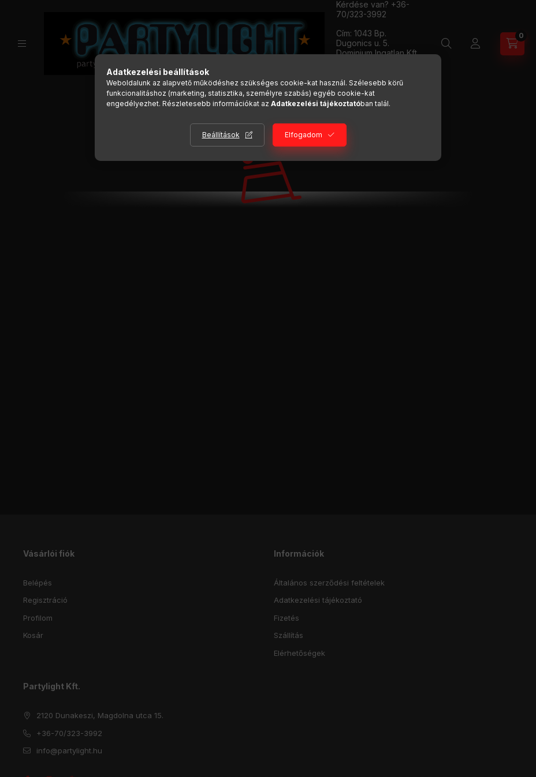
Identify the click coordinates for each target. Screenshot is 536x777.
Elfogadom (303, 134)
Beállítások (221, 134)
